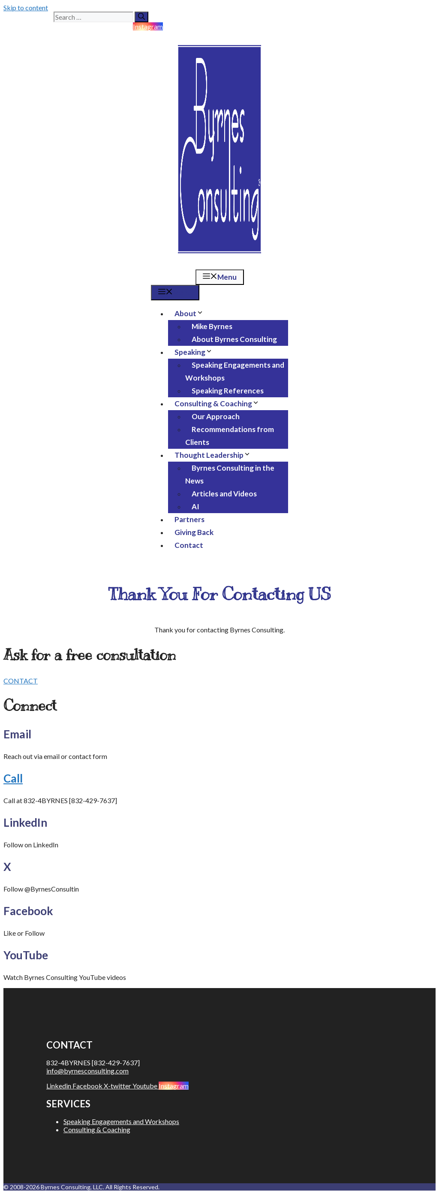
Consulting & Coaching (220, 403)
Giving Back (193, 532)
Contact (188, 545)
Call (13, 778)
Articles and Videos (224, 493)
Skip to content (25, 7)
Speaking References (228, 390)
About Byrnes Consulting (234, 339)
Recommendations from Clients (229, 436)
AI (195, 506)
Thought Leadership (215, 454)
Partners (189, 519)
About (192, 313)
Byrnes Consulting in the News (229, 474)
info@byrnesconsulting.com (87, 1071)
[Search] (141, 17)
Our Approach (216, 416)
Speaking (196, 352)
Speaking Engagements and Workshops (234, 371)
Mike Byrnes (212, 326)
